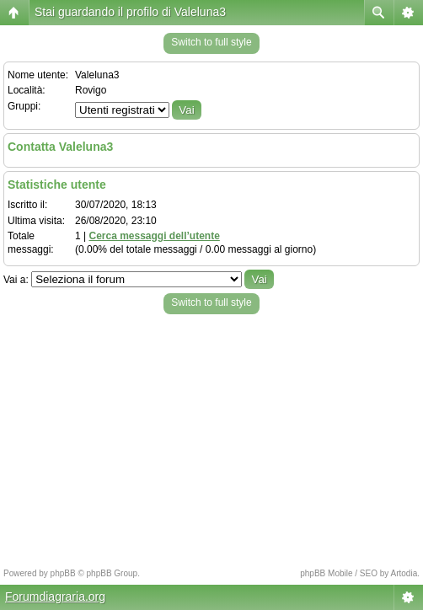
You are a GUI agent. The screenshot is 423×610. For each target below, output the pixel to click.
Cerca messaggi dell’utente (153, 236)
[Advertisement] (211, 436)
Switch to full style (211, 42)
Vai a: (16, 280)
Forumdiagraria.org (55, 596)
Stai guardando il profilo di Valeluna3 (130, 12)
